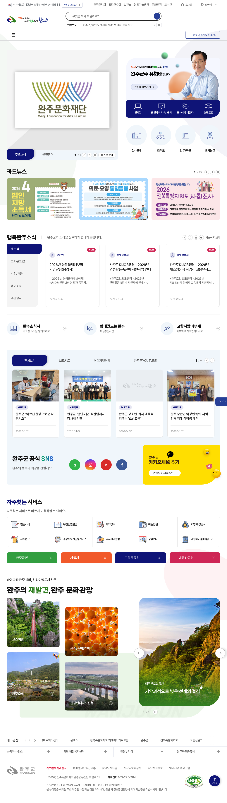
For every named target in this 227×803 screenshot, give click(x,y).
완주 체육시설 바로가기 (205, 34)
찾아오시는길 (109, 768)
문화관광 (157, 4)
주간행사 (16, 298)
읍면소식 (16, 286)
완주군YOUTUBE (145, 361)
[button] (151, 25)
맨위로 (214, 781)
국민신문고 (196, 740)
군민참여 (47, 154)
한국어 (210, 4)
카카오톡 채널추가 (163, 473)
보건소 (127, 4)
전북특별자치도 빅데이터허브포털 (109, 740)
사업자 (74, 558)
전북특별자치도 (169, 740)
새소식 (15, 249)
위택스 (74, 740)
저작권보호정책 (132, 768)
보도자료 (64, 361)
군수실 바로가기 (144, 87)
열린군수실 (115, 4)
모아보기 (72, 5)
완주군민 (22, 558)
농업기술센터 (141, 4)
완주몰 (144, 740)
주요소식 (20, 154)
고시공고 (16, 261)
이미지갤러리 (102, 361)
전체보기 (29, 361)
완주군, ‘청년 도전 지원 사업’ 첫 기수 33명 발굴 (108, 25)
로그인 (188, 4)
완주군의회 (99, 4)
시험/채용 (17, 273)
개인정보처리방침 (57, 768)
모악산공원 (132, 558)
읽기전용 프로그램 (179, 768)
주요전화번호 (155, 768)
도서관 (168, 4)
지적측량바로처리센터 (45, 740)
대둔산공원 (186, 558)
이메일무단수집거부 (84, 768)
